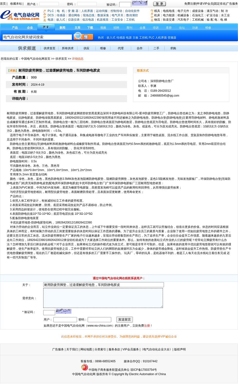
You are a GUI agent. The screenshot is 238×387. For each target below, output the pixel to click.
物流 (157, 19)
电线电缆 (169, 11)
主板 (135, 37)
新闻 (62, 27)
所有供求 (68, 48)
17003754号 (149, 373)
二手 (156, 48)
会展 (142, 27)
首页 (3, 3)
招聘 (116, 27)
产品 (15, 27)
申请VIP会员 (205, 3)
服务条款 (114, 353)
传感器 (120, 37)
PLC (151, 37)
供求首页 (49, 48)
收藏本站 (16, 3)
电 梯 (223, 19)
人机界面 (161, 37)
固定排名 (220, 3)
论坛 (182, 27)
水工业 (225, 15)
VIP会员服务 (130, 353)
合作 (140, 48)
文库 (77, 27)
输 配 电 (212, 19)
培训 (156, 27)
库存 (169, 27)
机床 (157, 15)
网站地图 (86, 353)
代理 (121, 48)
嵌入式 (111, 37)
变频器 (172, 37)
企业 (30, 27)
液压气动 (212, 11)
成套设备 (198, 11)
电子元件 (183, 11)
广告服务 (232, 3)
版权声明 (180, 353)
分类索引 (100, 353)
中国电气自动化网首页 (35, 58)
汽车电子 (183, 19)
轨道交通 (169, 19)
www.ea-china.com (99, 329)
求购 (173, 48)
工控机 (144, 37)
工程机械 (198, 19)
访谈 (195, 27)
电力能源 (169, 15)
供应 (86, 48)
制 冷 (224, 11)
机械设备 (183, 15)
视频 (103, 27)
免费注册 (190, 3)
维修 (208, 27)
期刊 (129, 27)
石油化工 (198, 15)
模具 (157, 11)
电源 (129, 37)
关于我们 (72, 353)
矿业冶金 (212, 15)
